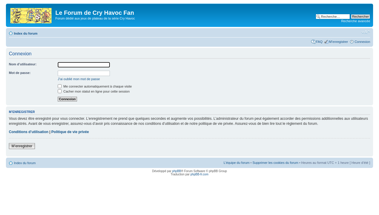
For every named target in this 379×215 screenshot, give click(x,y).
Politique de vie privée (70, 132)
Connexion (362, 41)
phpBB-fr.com (199, 174)
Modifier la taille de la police (366, 32)
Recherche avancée (355, 21)
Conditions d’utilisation (28, 132)
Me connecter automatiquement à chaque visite (95, 86)
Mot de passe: (19, 73)
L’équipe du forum (236, 162)
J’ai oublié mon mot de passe (79, 79)
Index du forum (25, 33)
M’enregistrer (338, 41)
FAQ (319, 41)
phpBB (176, 171)
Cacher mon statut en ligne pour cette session (94, 91)
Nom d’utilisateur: (23, 64)
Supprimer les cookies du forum (275, 162)
